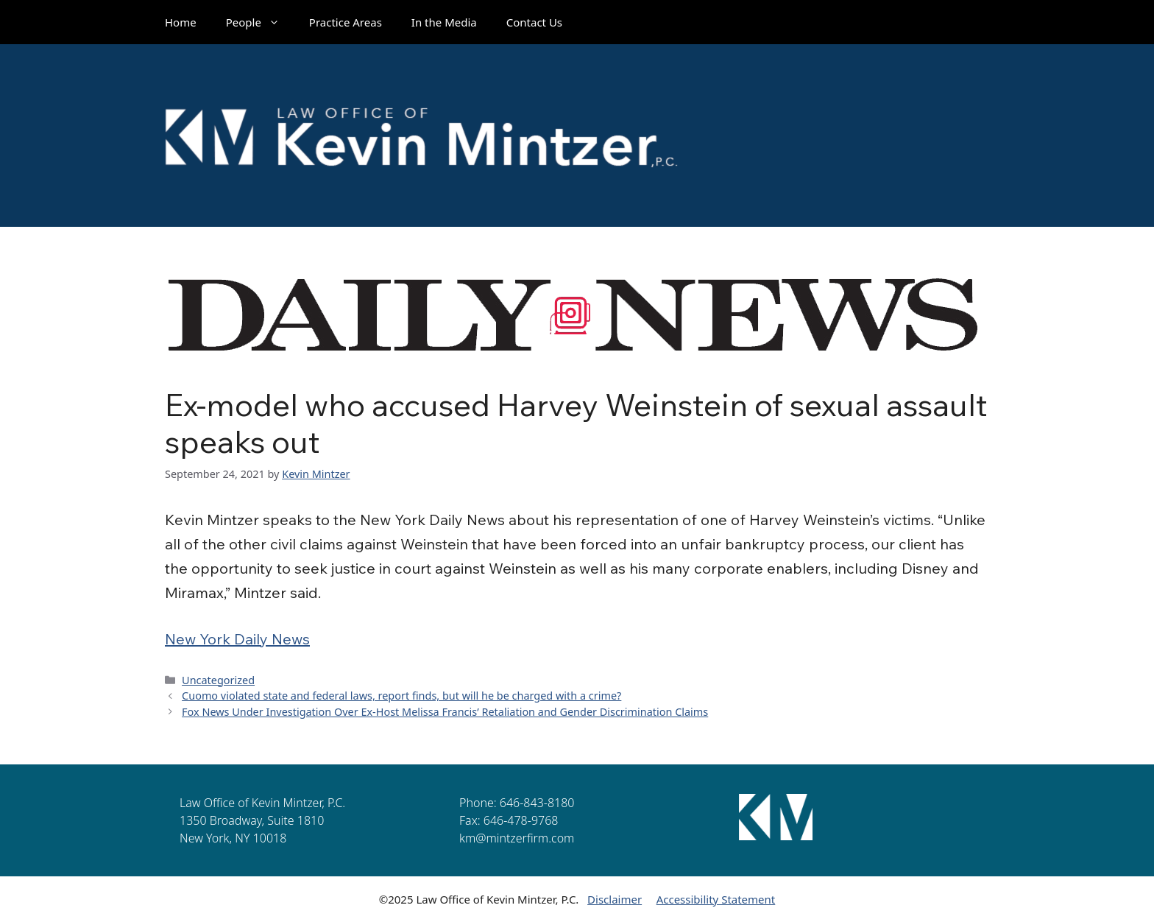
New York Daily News (237, 639)
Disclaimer (614, 899)
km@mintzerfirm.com (516, 838)
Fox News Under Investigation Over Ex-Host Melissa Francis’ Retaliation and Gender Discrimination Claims (445, 712)
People (260, 22)
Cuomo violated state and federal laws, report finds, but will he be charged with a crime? (401, 696)
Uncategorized (218, 680)
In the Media (444, 22)
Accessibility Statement (716, 899)
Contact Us (534, 22)
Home (181, 22)
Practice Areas (345, 22)
